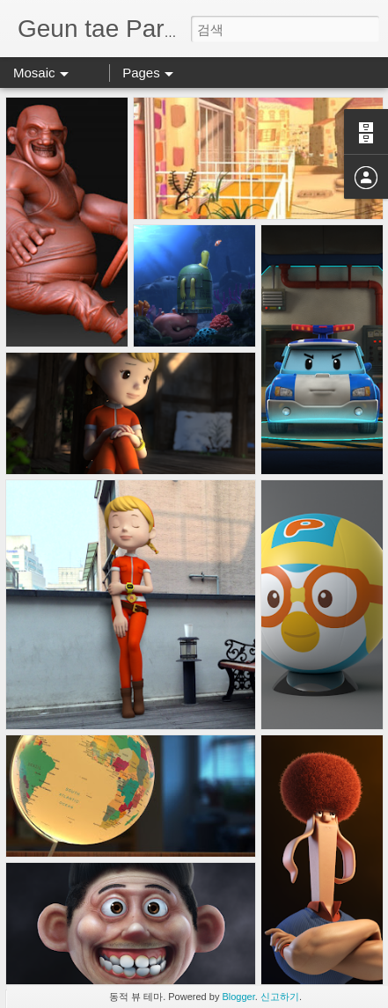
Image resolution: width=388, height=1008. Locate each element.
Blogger (238, 996)
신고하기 (279, 996)
